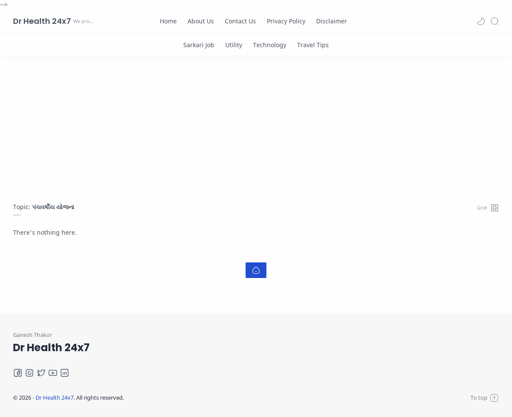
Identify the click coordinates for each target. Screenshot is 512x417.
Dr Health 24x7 (42, 21)
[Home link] (256, 270)
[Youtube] (53, 373)
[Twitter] (41, 373)
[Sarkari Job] (198, 45)
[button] (480, 21)
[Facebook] (18, 373)
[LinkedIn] (64, 373)
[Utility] (233, 45)
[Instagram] (29, 373)
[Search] (494, 21)
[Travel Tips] (313, 45)
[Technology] (269, 45)
